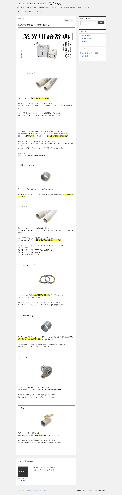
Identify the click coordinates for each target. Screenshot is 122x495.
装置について (29, 11)
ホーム (20, 11)
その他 (52, 11)
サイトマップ (43, 490)
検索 (101, 22)
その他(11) (84, 41)
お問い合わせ (21, 490)
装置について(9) (86, 35)
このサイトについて (32, 490)
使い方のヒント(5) (87, 38)
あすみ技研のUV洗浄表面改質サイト (92, 53)
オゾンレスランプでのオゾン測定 (43, 470)
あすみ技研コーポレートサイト (90, 56)
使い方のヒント (42, 11)
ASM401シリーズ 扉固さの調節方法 (44, 467)
